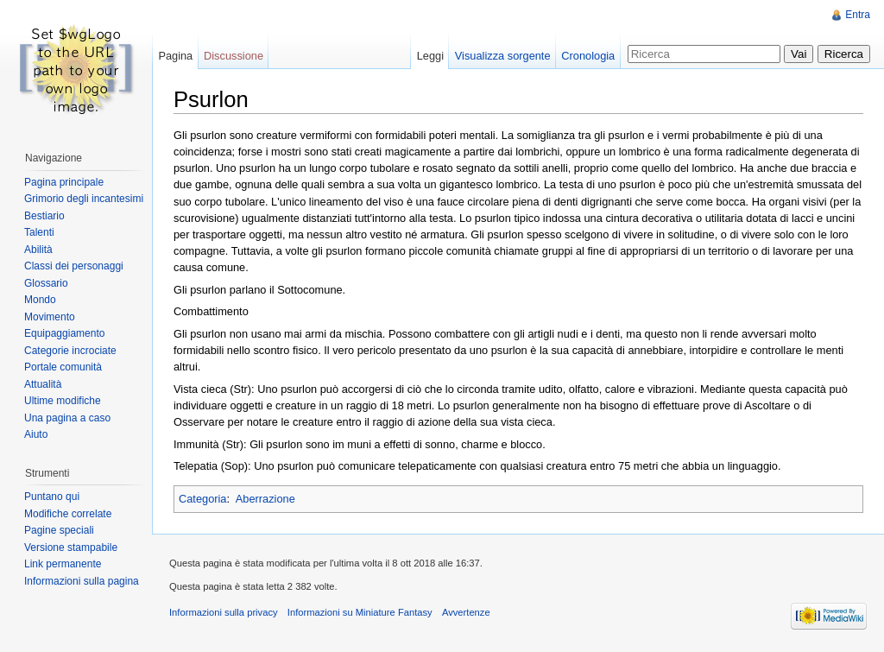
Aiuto (35, 434)
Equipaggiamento (64, 333)
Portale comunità (63, 367)
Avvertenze (466, 612)
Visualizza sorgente (503, 55)
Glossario (46, 283)
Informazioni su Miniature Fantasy (360, 612)
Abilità (38, 250)
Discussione (233, 55)
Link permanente (62, 564)
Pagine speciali (59, 530)
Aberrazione (265, 498)
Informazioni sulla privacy (223, 612)
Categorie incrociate (70, 351)
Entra (857, 15)
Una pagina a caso (67, 418)
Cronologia (588, 55)
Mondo (40, 300)
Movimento (49, 317)
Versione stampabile (70, 547)
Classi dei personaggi (73, 266)
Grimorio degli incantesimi (83, 199)
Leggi (430, 55)
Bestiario (44, 216)
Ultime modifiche (62, 401)
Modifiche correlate (67, 514)
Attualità (42, 384)
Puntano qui (51, 497)
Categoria (203, 498)
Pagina (175, 55)
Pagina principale (64, 182)
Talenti (39, 232)
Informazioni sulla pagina (81, 581)
